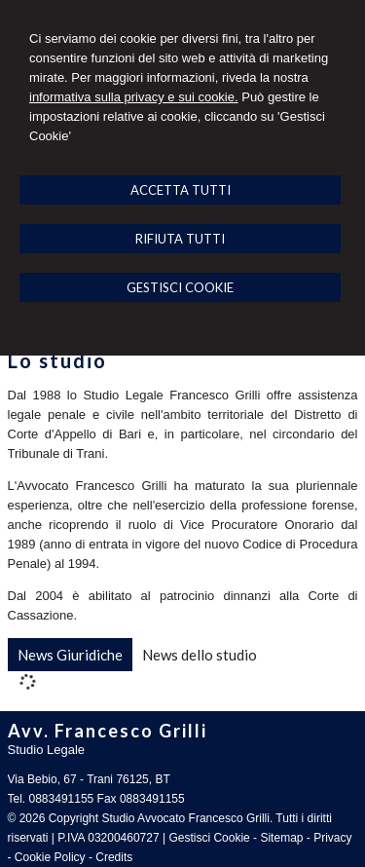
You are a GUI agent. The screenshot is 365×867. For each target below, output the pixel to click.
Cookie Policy (50, 857)
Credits (113, 857)
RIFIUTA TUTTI (180, 238)
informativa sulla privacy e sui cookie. (133, 97)
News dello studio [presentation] (199, 654)
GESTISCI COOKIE (180, 287)
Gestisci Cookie (208, 838)
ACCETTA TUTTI (180, 190)
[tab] (70, 654)
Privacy (332, 838)
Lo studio (57, 360)
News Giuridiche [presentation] (70, 654)
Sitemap (281, 838)
